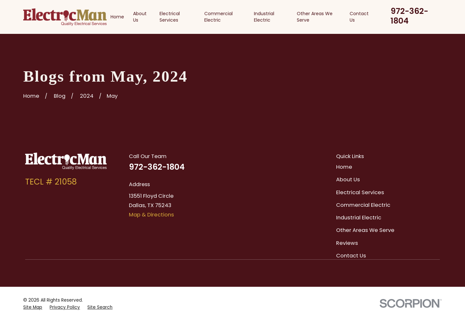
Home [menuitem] (117, 17)
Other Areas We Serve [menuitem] (315, 16)
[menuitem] (32, 307)
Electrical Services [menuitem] (170, 16)
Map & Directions (151, 214)
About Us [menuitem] (140, 16)
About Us (348, 179)
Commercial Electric (363, 205)
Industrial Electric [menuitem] (264, 16)
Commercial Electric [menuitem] (218, 16)
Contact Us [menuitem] (359, 16)
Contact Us (351, 255)
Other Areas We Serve (365, 230)
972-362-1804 (409, 15)
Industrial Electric (358, 217)
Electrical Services (360, 192)
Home (344, 167)
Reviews (347, 243)
